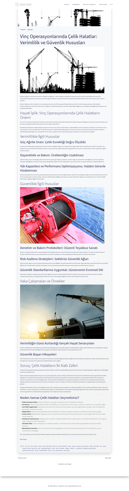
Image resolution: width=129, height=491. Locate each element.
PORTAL (67, 4)
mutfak (76, 452)
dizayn (70, 450)
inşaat (24, 452)
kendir (33, 452)
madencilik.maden (50, 452)
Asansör (41, 450)
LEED (44, 452)
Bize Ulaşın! (24, 443)
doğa (74, 450)
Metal (61, 452)
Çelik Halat (30, 30)
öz (80, 452)
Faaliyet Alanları (90, 4)
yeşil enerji (67, 454)
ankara (36, 450)
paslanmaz (84, 452)
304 (27, 450)
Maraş (58, 452)
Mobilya (72, 452)
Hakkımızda (76, 4)
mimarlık (66, 452)
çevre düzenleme (63, 450)
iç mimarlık (97, 450)
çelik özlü (55, 450)
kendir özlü (39, 452)
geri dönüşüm (86, 450)
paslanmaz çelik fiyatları (94, 452)
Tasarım (50, 454)
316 (30, 450)
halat (91, 450)
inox (101, 450)
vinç (54, 454)
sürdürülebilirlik (44, 454)
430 (33, 450)
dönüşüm (78, 450)
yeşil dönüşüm (60, 454)
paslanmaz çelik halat (29, 454)
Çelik (45, 450)
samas (37, 454)
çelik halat (49, 450)
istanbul (29, 452)
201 (24, 450)
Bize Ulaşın (103, 4)
